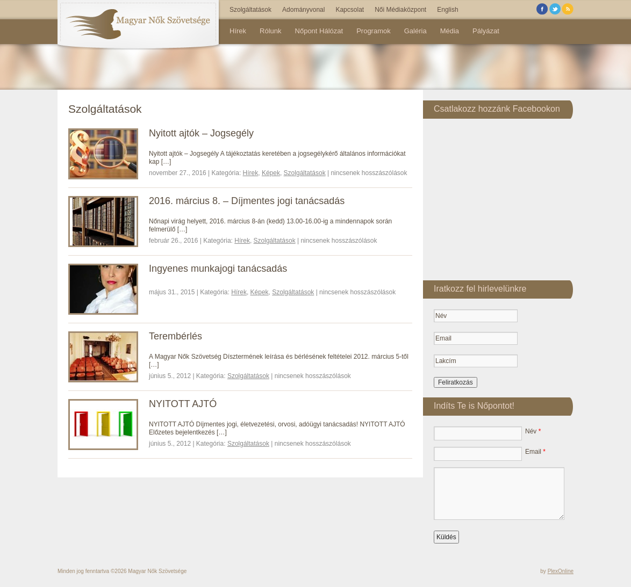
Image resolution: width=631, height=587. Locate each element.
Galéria (415, 31)
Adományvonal (303, 9)
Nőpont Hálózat (319, 31)
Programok (373, 31)
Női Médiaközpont (400, 9)
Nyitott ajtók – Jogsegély (201, 133)
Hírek (238, 31)
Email (535, 451)
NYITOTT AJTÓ (183, 403)
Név (533, 431)
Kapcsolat (349, 9)
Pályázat (485, 31)
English (447, 9)
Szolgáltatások (250, 9)
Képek (271, 173)
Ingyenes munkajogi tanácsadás (218, 268)
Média (449, 31)
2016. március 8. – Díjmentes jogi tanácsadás (247, 200)
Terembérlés (175, 336)
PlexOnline (560, 571)
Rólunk (270, 31)
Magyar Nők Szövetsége (157, 571)
